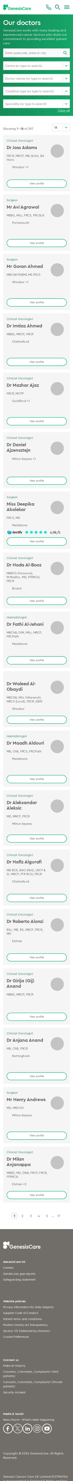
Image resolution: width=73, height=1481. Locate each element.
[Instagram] (37, 1396)
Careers (8, 1236)
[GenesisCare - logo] (17, 7)
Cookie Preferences (16, 1305)
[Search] (57, 7)
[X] (18, 1396)
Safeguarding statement (19, 1248)
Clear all (64, 110)
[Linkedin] (27, 1396)
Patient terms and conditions (22, 1287)
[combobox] (36, 52)
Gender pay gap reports (19, 1242)
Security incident (14, 1360)
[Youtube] (47, 1396)
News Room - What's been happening (28, 1388)
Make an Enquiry (14, 1334)
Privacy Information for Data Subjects (28, 1275)
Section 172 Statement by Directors (26, 1299)
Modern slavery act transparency (25, 1293)
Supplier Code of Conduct (20, 1281)
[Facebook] (8, 1396)
